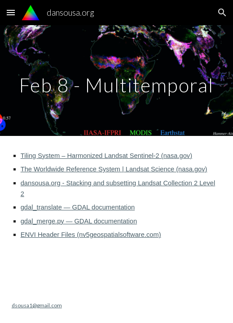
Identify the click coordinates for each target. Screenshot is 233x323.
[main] (116, 80)
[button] (11, 12)
